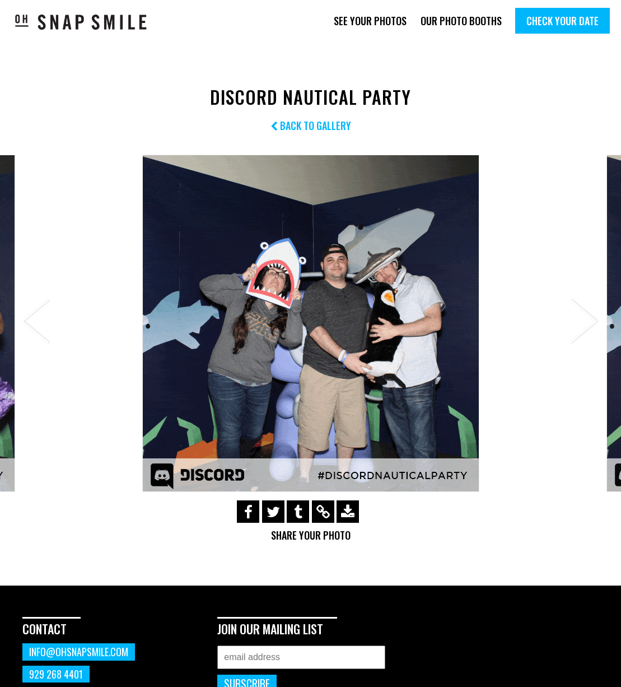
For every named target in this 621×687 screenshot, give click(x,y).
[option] (310, 323)
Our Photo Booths (461, 20)
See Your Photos (370, 20)
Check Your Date (562, 20)
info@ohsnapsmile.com (78, 651)
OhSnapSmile (81, 22)
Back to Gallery (310, 125)
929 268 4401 (56, 674)
